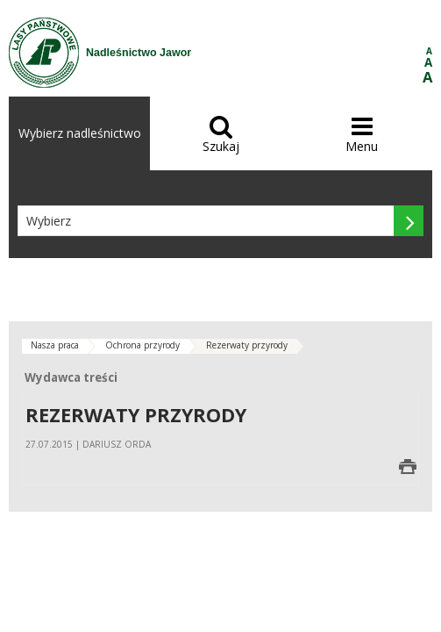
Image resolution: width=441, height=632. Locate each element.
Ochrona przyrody (142, 345)
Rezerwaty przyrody (247, 345)
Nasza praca (55, 345)
